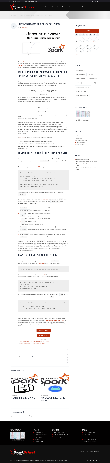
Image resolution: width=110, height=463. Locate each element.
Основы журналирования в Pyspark (23, 398)
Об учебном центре (81, 136)
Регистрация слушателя (82, 159)
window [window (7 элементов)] (79, 82)
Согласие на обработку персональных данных (85, 168)
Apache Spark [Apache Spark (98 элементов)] (80, 70)
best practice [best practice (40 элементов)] (80, 74)
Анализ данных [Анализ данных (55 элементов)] (91, 82)
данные (32, 158)
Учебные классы (80, 142)
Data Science (23, 356)
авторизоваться (38, 416)
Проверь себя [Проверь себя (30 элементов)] (81, 91)
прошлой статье (23, 62)
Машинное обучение (31, 356)
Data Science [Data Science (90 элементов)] (80, 78)
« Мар (76, 54)
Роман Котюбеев (24, 27)
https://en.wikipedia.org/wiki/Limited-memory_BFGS (32, 343)
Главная (16, 15)
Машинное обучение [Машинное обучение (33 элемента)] (82, 87)
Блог (92, 451)
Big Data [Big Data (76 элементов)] (92, 74)
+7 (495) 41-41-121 (15, 1)
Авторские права (80, 144)
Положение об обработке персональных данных (86, 164)
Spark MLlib (21, 65)
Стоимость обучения (81, 140)
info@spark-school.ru (31, 1)
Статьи (21, 15)
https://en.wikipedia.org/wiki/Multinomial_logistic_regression (34, 341)
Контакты (96, 451)
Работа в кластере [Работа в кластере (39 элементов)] (82, 95)
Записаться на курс (43, 335)
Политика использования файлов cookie (86, 161)
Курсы (87, 451)
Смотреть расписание (43, 330)
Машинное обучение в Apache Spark (55, 320)
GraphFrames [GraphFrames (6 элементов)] (93, 78)
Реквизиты (79, 138)
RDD (39, 167)
